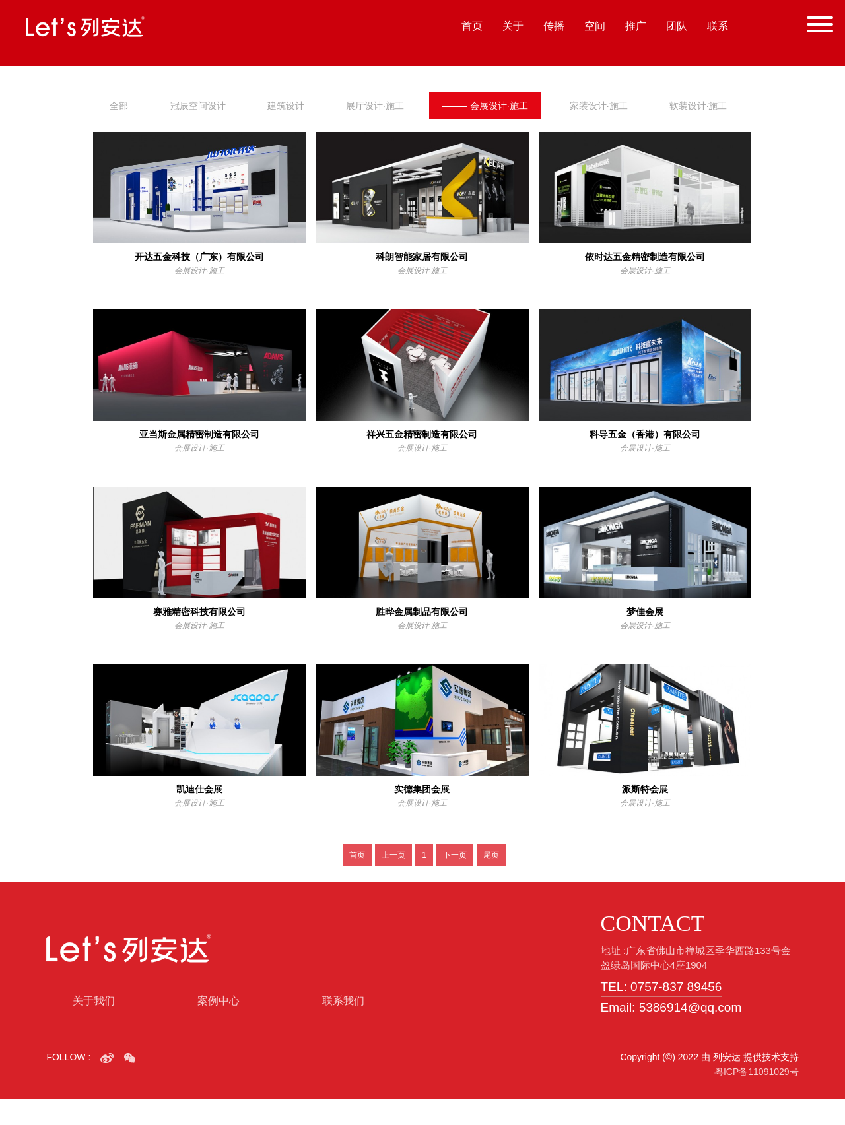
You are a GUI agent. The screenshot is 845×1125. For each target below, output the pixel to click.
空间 (594, 26)
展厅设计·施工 (376, 105)
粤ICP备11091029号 (756, 1098)
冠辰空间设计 (198, 105)
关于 (513, 26)
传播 (553, 26)
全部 (119, 105)
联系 (717, 26)
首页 (472, 26)
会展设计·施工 (487, 105)
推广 (635, 26)
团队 (676, 26)
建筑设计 (286, 105)
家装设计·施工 (601, 105)
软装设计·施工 (139, 132)
